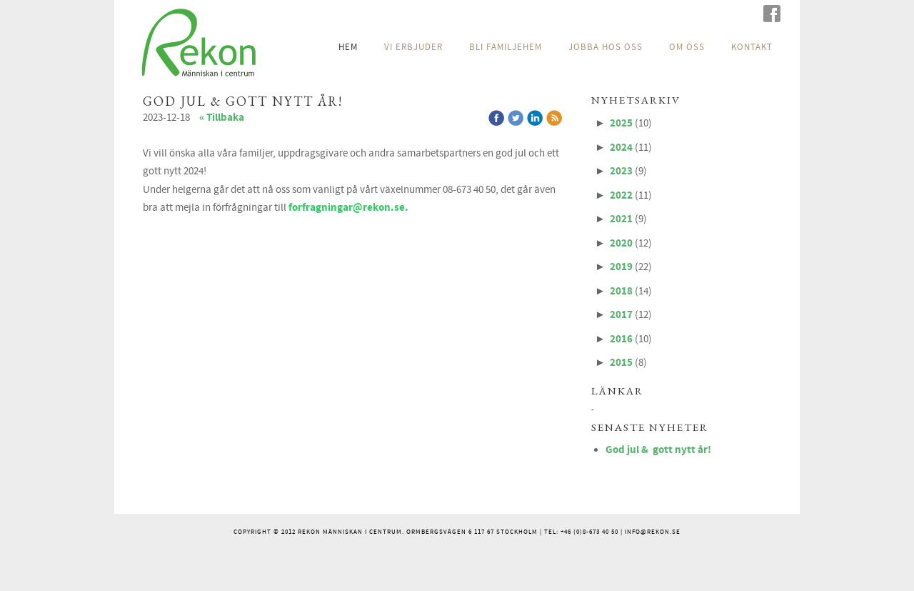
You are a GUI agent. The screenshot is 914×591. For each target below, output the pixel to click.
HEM (348, 47)
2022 (621, 195)
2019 (621, 266)
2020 (621, 243)
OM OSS (687, 47)
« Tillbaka (221, 117)
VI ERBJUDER (413, 47)
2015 (621, 362)
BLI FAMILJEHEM (505, 47)
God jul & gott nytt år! (658, 449)
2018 (621, 291)
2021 (621, 219)
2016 (621, 339)
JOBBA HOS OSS (605, 47)
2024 (621, 147)
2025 (621, 123)
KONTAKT (752, 47)
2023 (621, 171)
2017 (621, 314)
